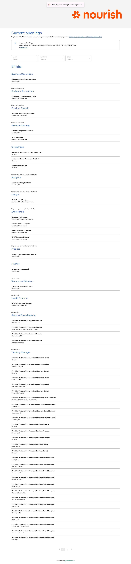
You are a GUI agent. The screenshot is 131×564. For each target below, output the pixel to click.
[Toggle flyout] (62, 58)
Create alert (23, 47)
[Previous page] (59, 549)
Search (15, 57)
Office (69, 57)
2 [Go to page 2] (67, 549)
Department (43, 57)
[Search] (24, 59)
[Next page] (71, 549)
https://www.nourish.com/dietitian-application (85, 37)
